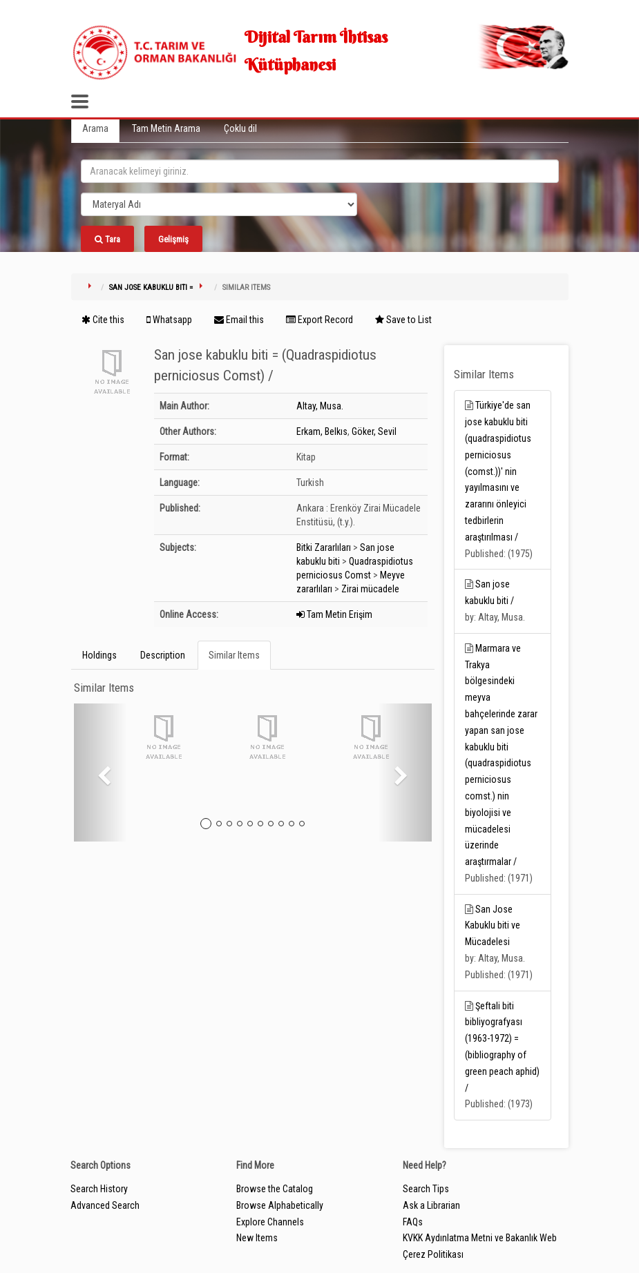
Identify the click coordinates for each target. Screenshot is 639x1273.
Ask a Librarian (431, 1205)
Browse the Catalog (274, 1188)
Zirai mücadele (370, 588)
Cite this (103, 319)
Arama (95, 128)
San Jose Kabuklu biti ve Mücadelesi (492, 926)
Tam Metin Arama (166, 128)
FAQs (413, 1221)
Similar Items (234, 655)
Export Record (319, 319)
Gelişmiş (173, 239)
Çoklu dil (240, 128)
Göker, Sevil (374, 431)
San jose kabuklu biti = (151, 287)
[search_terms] (320, 171)
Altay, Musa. (319, 405)
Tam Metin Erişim (334, 614)
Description (162, 655)
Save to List (403, 319)
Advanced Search (105, 1205)
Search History (99, 1188)
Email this (239, 319)
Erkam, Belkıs (321, 431)
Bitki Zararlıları (323, 547)
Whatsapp (169, 319)
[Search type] (219, 204)
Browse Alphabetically (279, 1205)
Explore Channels (270, 1221)
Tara (107, 239)
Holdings (99, 655)
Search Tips (426, 1188)
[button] (101, 772)
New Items (257, 1237)
